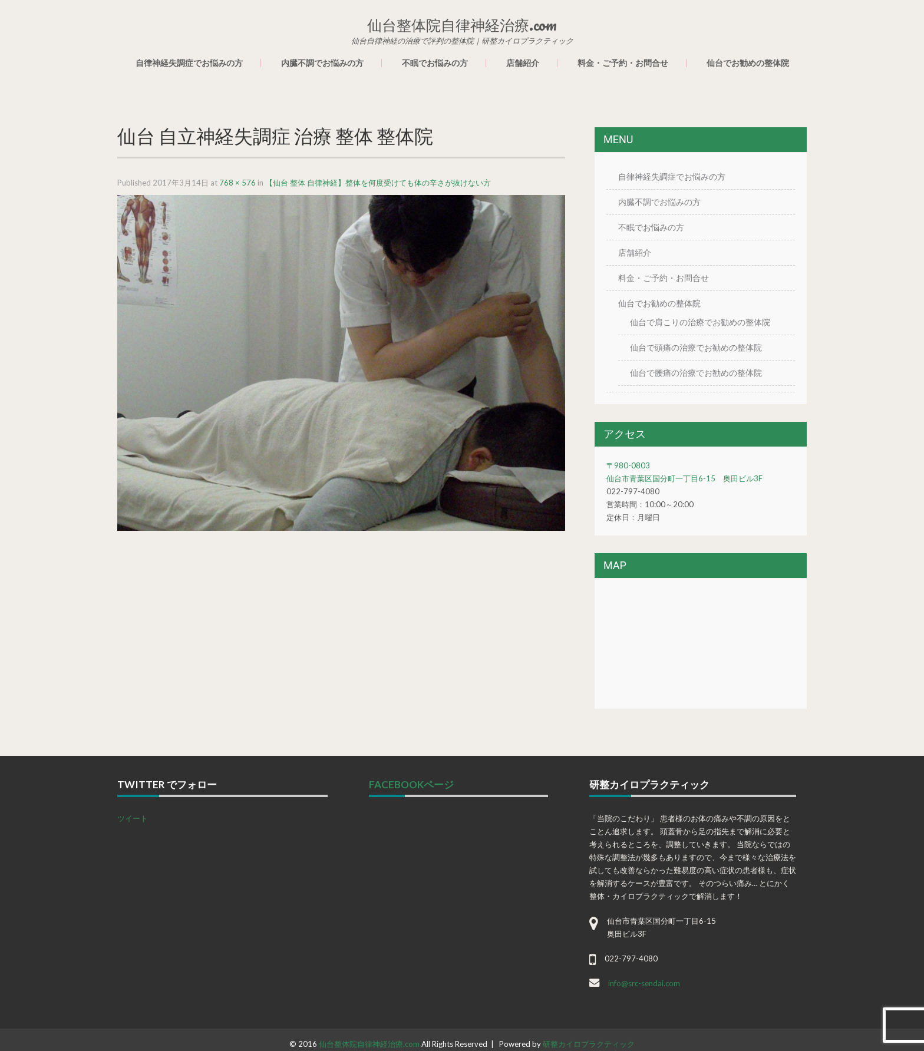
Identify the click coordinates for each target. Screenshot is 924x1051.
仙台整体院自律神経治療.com (369, 1044)
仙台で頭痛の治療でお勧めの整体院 (696, 347)
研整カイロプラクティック (589, 1044)
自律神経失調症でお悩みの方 (189, 63)
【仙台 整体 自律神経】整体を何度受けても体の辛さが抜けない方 (378, 182)
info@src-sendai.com (644, 983)
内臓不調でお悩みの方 (322, 63)
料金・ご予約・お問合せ (623, 63)
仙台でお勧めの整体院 (748, 63)
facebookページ (411, 784)
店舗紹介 (522, 63)
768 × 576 (237, 182)
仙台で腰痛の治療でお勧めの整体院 (696, 373)
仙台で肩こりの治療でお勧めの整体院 (700, 322)
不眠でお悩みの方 (435, 63)
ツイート (132, 818)
